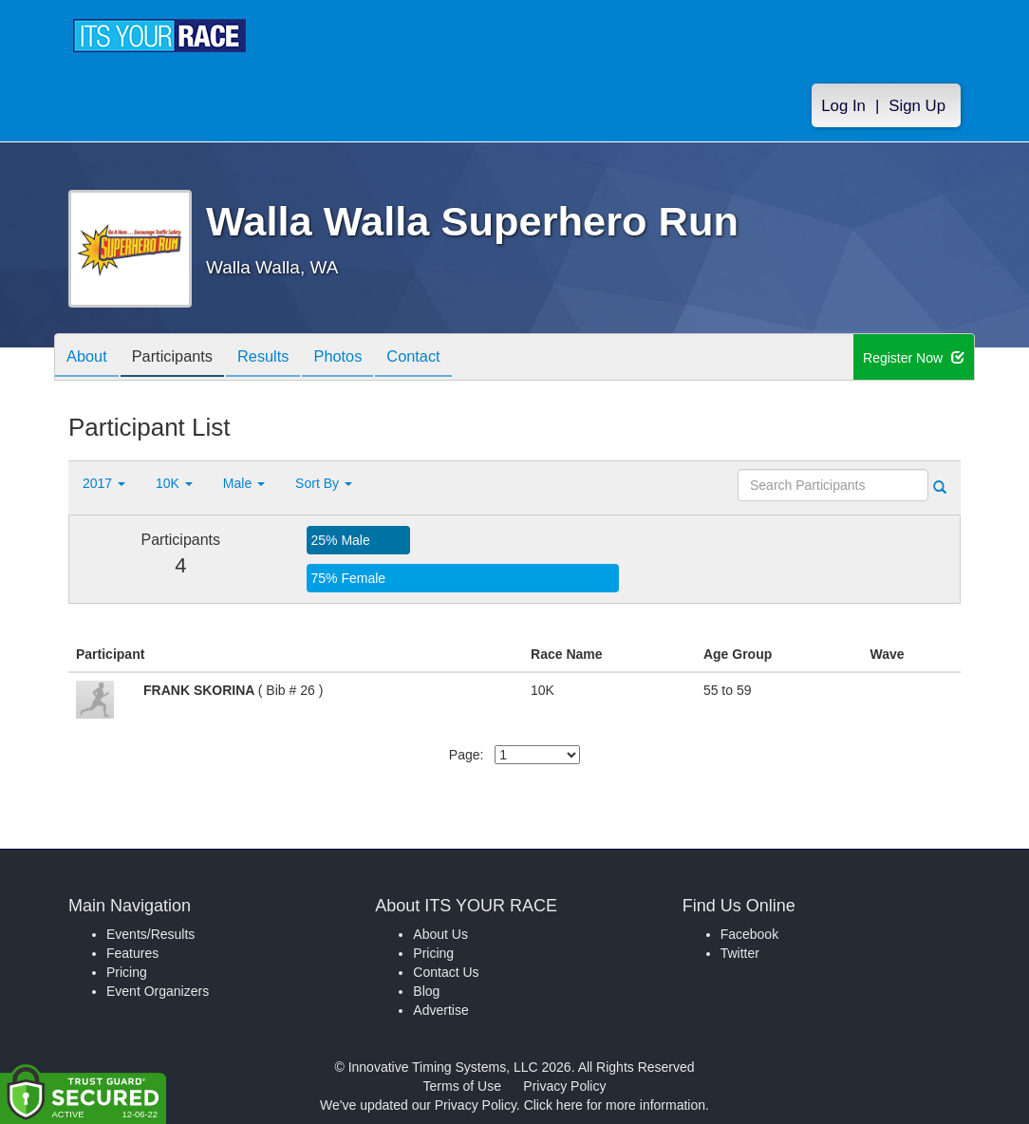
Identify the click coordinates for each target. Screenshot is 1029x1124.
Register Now (913, 357)
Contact (446, 358)
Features (132, 953)
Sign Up (917, 106)
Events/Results (150, 934)
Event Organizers (157, 991)
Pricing (126, 972)
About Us (440, 934)
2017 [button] (104, 483)
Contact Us (445, 972)
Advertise (440, 1010)
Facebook (749, 934)
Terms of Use (462, 1086)
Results (282, 358)
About (90, 358)
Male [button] (244, 483)
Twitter (739, 953)
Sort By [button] (323, 483)
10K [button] (174, 483)
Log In (843, 106)
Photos (363, 358)
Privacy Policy (564, 1086)
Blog (426, 991)
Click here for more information (614, 1105)
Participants (183, 358)
